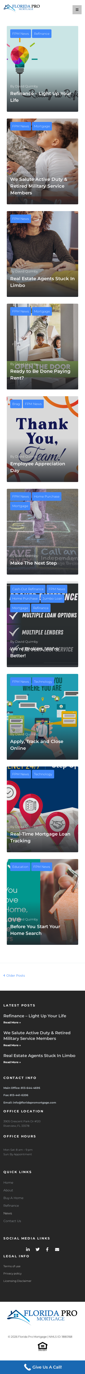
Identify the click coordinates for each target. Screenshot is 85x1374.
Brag (16, 404)
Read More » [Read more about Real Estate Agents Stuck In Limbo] (12, 1062)
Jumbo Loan (52, 598)
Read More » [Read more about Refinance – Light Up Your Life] (12, 1022)
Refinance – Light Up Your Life (34, 1015)
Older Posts (14, 975)
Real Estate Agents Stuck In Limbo (39, 1055)
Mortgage (42, 126)
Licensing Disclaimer (17, 1281)
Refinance (41, 34)
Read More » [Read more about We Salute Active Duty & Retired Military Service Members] (12, 1045)
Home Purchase (46, 496)
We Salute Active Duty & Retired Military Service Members (38, 186)
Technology (43, 682)
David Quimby (26, 86)
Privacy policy (12, 1273)
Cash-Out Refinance (28, 589)
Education (20, 867)
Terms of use (11, 1266)
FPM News (20, 34)
